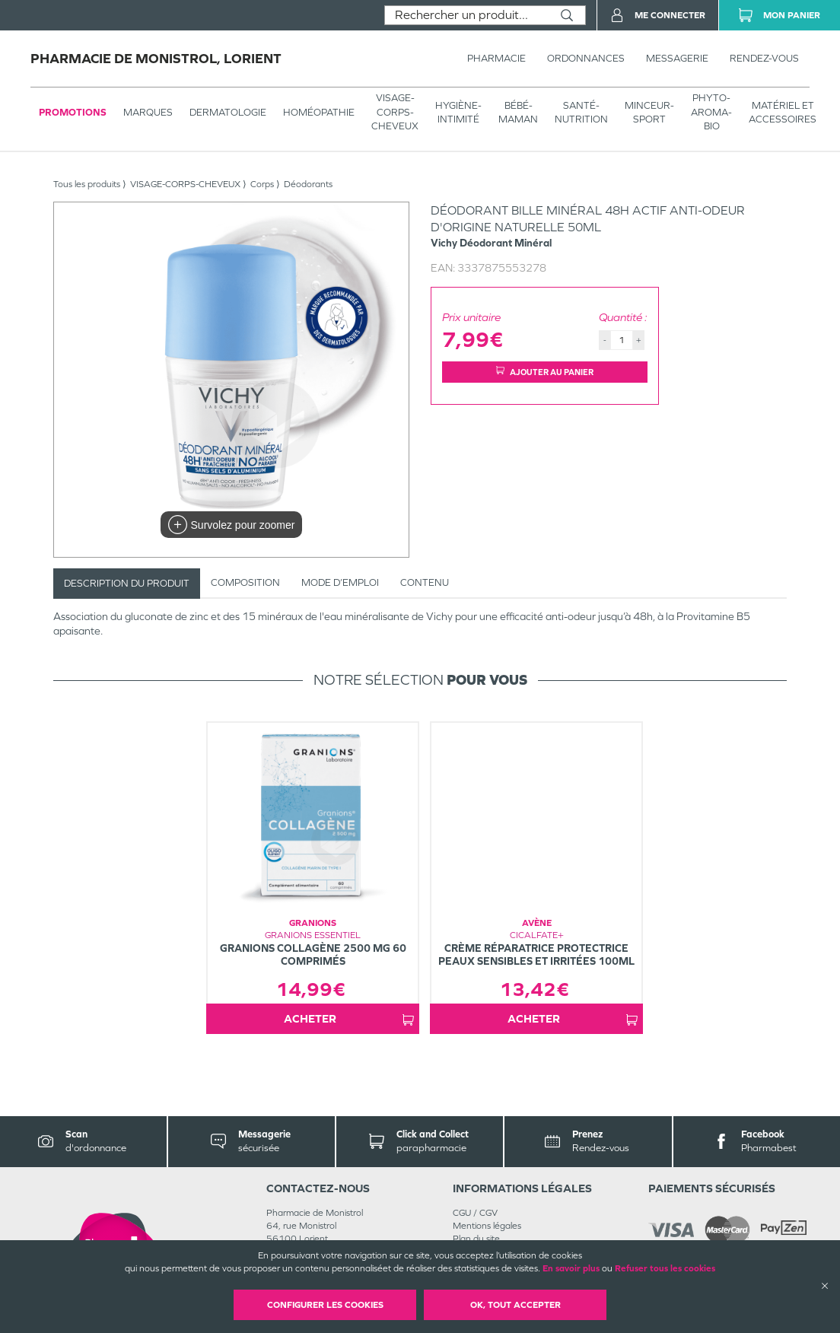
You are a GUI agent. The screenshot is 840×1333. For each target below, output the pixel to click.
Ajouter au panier (544, 371)
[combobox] (467, 15)
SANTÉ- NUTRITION (581, 112)
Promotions (73, 112)
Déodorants (308, 184)
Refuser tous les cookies (665, 1268)
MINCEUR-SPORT (649, 112)
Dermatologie (227, 112)
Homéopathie (319, 112)
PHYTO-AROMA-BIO (711, 111)
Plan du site (476, 1238)
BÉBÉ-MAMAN (518, 112)
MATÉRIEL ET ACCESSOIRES (782, 112)
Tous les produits (86, 184)
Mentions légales (487, 1225)
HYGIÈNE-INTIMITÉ (458, 112)
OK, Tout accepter (515, 1305)
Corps (262, 184)
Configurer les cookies (325, 1305)
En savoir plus (571, 1268)
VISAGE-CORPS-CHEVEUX (394, 111)
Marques (148, 112)
